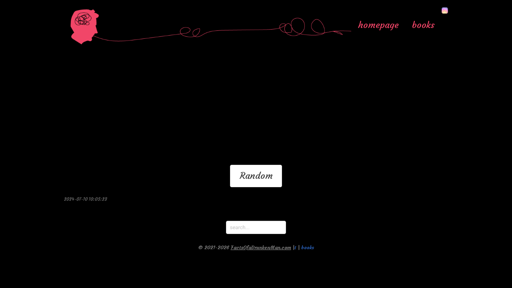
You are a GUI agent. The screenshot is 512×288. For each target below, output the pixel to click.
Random (256, 175)
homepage (378, 24)
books (423, 24)
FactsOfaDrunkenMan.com (261, 247)
